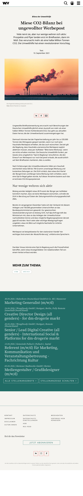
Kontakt (9, 415)
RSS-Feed (27, 426)
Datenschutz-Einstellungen (30, 419)
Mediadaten (57, 415)
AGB (25, 423)
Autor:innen (11, 425)
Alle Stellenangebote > (21, 380)
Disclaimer (10, 422)
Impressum (10, 418)
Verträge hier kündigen (58, 419)
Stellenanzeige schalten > (59, 380)
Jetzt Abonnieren (41, 442)
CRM (16, 272)
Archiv (26, 272)
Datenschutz (29, 415)
